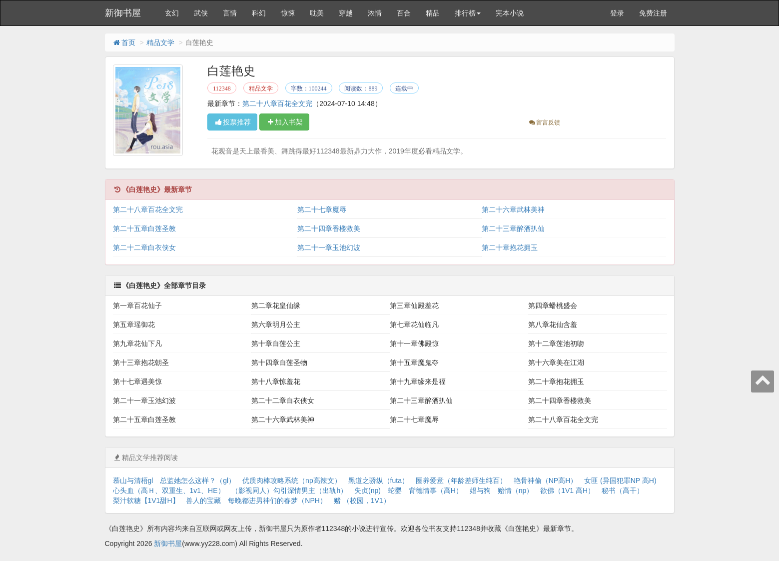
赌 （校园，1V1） (362, 500)
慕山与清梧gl (133, 480)
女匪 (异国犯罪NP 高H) (620, 480)
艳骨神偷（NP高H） (546, 480)
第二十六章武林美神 (513, 210)
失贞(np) (367, 490)
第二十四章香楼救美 (328, 228)
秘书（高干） (623, 490)
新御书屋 (123, 13)
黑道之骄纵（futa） (378, 480)
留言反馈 (544, 122)
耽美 (317, 13)
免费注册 (653, 13)
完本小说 (510, 13)
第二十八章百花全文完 (277, 104)
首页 (123, 42)
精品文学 (160, 42)
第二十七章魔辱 (321, 210)
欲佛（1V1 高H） (567, 490)
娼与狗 (480, 490)
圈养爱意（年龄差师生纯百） (461, 480)
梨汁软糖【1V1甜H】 (146, 500)
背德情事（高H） (436, 490)
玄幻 (172, 13)
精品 (433, 13)
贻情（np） (516, 490)
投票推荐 (232, 122)
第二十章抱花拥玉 (510, 248)
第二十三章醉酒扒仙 (513, 228)
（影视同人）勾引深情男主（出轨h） (289, 490)
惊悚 (288, 13)
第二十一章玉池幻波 (328, 248)
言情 (230, 13)
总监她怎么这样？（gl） (197, 480)
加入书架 (284, 122)
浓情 (375, 13)
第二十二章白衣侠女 (144, 248)
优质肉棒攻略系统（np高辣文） (291, 480)
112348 (222, 88)
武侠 (201, 13)
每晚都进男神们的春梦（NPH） (277, 500)
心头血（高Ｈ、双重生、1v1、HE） (169, 490)
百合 (404, 13)
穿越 (346, 13)
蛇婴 (395, 490)
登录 (617, 13)
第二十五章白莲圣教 (144, 228)
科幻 (259, 13)
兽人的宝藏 (203, 500)
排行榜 (468, 13)
